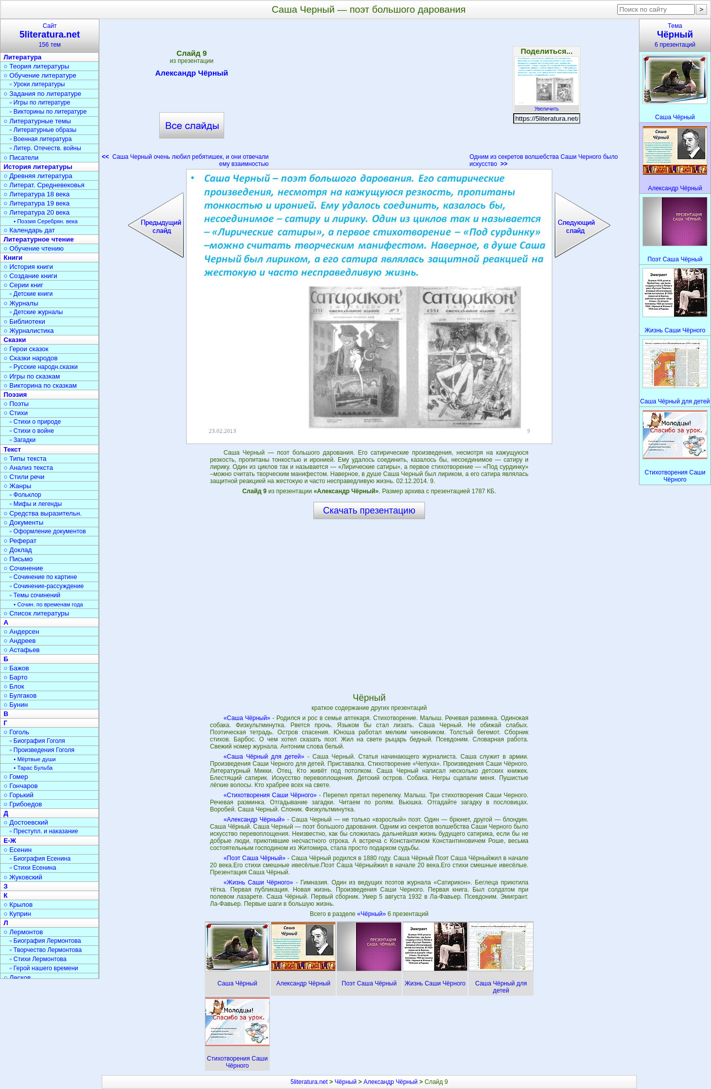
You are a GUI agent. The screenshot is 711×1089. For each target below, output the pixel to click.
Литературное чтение (39, 239)
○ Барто (15, 677)
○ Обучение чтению (34, 248)
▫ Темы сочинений (35, 595)
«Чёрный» (372, 913)
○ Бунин (16, 704)
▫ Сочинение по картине (43, 577)
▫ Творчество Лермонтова (46, 950)
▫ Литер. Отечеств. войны (45, 148)
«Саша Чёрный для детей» (264, 756)
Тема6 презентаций (674, 35)
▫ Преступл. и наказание (44, 831)
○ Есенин (17, 850)
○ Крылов (18, 904)
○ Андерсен (21, 631)
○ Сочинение (23, 568)
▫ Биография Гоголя (37, 740)
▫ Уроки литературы (37, 84)
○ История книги (28, 266)
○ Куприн (17, 913)
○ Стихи (16, 413)
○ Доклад (18, 550)
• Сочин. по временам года (48, 604)
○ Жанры (17, 486)
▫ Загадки (22, 440)
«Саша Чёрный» (247, 718)
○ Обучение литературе (40, 75)
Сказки (15, 340)
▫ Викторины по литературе (48, 111)
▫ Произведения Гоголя (42, 750)
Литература (23, 57)
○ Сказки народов (31, 358)
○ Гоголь (16, 732)
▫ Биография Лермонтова (45, 940)
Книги (13, 257)
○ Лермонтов (23, 932)
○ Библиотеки (24, 321)
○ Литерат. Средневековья (44, 185)
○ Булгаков (20, 695)
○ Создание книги (30, 276)
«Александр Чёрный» (254, 819)
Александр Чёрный (191, 75)
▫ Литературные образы (43, 129)
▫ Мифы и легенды (36, 503)
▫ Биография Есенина (40, 858)
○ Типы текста (25, 458)
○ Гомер (16, 776)
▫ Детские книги (31, 293)
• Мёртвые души (35, 759)
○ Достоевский (26, 822)
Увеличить (547, 106)
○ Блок (14, 686)
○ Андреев (20, 640)
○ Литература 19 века (36, 203)
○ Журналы (21, 303)
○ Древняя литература (38, 176)
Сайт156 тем (50, 35)
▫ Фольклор (25, 494)
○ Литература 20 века (36, 212)
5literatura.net (309, 1081)
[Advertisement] (369, 96)
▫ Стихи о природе (35, 421)
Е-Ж (10, 840)
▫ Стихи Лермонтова (38, 959)
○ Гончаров (21, 786)
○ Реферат (20, 540)
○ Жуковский (23, 877)
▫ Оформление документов (48, 531)
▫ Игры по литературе (40, 102)
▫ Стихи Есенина (33, 867)
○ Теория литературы (36, 66)
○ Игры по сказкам (32, 376)
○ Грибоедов (23, 804)
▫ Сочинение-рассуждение (47, 586)
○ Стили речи (24, 477)
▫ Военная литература (41, 139)
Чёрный (346, 1081)
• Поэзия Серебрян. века (46, 221)
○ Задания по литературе (42, 93)
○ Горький (18, 795)
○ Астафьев (22, 650)
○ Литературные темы (37, 121)
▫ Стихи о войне (32, 430)
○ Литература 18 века (36, 194)
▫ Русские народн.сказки (44, 366)
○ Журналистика (29, 330)
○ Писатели (21, 157)
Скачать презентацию (369, 510)
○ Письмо (18, 559)
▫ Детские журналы (36, 312)
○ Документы (23, 522)
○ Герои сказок (26, 349)
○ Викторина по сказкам (40, 385)
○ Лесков (17, 977)
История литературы (38, 167)
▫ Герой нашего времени (44, 968)
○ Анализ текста (28, 467)
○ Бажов (16, 668)
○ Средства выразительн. (43, 513)
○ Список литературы (36, 613)
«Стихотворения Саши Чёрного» (270, 795)
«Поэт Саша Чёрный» (255, 858)
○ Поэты (16, 403)
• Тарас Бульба (33, 768)
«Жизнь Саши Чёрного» (258, 882)
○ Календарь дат (29, 230)
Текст (12, 449)
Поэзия (15, 394)
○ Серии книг (23, 285)
